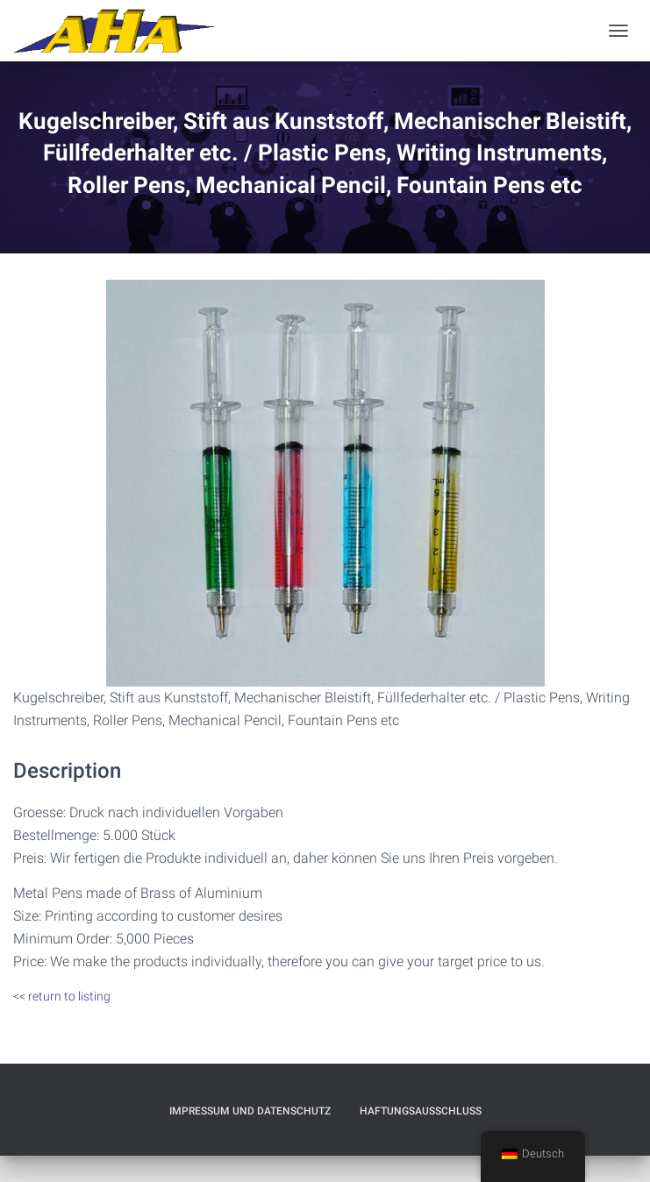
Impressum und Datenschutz (250, 1111)
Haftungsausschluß (421, 1111)
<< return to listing (62, 996)
